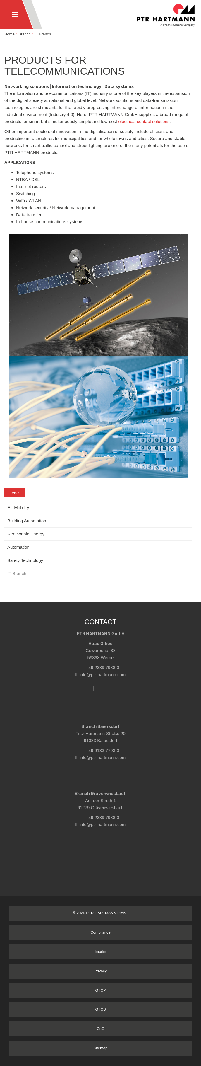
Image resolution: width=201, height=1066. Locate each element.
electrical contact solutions (143, 121)
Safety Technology (25, 560)
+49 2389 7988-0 (100, 667)
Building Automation (26, 520)
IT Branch (43, 34)
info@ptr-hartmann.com (100, 674)
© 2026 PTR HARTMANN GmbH (100, 913)
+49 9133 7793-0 (100, 750)
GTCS (100, 1009)
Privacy (100, 971)
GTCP (100, 990)
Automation (18, 547)
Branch (24, 34)
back (15, 492)
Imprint (100, 951)
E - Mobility (18, 507)
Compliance (100, 932)
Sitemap (101, 1048)
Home (9, 34)
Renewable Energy (25, 533)
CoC (100, 1028)
